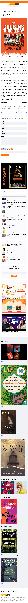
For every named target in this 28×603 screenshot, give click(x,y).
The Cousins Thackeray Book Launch (6, 108)
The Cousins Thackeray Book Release (17, 108)
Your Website (3, 131)
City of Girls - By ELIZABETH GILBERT (8, 497)
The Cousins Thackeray (13, 106)
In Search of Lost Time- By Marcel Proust (8, 436)
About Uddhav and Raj (5, 106)
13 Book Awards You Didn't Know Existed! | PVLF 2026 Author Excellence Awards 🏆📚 (16, 245)
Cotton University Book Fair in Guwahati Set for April (16, 219)
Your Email (2, 126)
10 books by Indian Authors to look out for (9, 362)
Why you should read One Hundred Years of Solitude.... (11, 407)
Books (2, 361)
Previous (4, 102)
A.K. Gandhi (9, 227)
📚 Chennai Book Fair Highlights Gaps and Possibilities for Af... (16, 235)
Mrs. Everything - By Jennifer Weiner (8, 526)
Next (24, 102)
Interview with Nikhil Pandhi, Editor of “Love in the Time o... (16, 203)
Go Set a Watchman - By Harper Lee (7, 585)
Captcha (2, 146)
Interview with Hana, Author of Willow (13, 259)
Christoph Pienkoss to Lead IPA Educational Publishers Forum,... (16, 224)
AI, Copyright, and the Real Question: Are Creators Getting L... (16, 207)
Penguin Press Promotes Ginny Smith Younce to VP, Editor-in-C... (16, 211)
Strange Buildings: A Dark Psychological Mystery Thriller (16, 230)
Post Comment (5, 155)
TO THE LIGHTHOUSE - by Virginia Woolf (8, 479)
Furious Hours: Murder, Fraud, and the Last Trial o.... (10, 555)
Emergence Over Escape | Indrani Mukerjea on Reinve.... (11, 331)
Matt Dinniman (9, 252)
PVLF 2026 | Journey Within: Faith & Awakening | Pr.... (11, 313)
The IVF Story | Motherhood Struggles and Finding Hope (16, 216)
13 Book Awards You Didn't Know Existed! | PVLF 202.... (11, 298)
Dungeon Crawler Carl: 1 (11, 248)
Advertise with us (14, 0)
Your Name (2, 121)
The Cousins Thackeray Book (21, 106)
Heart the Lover (9, 256)
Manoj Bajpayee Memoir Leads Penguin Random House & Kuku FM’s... (16, 198)
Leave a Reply (3, 136)
